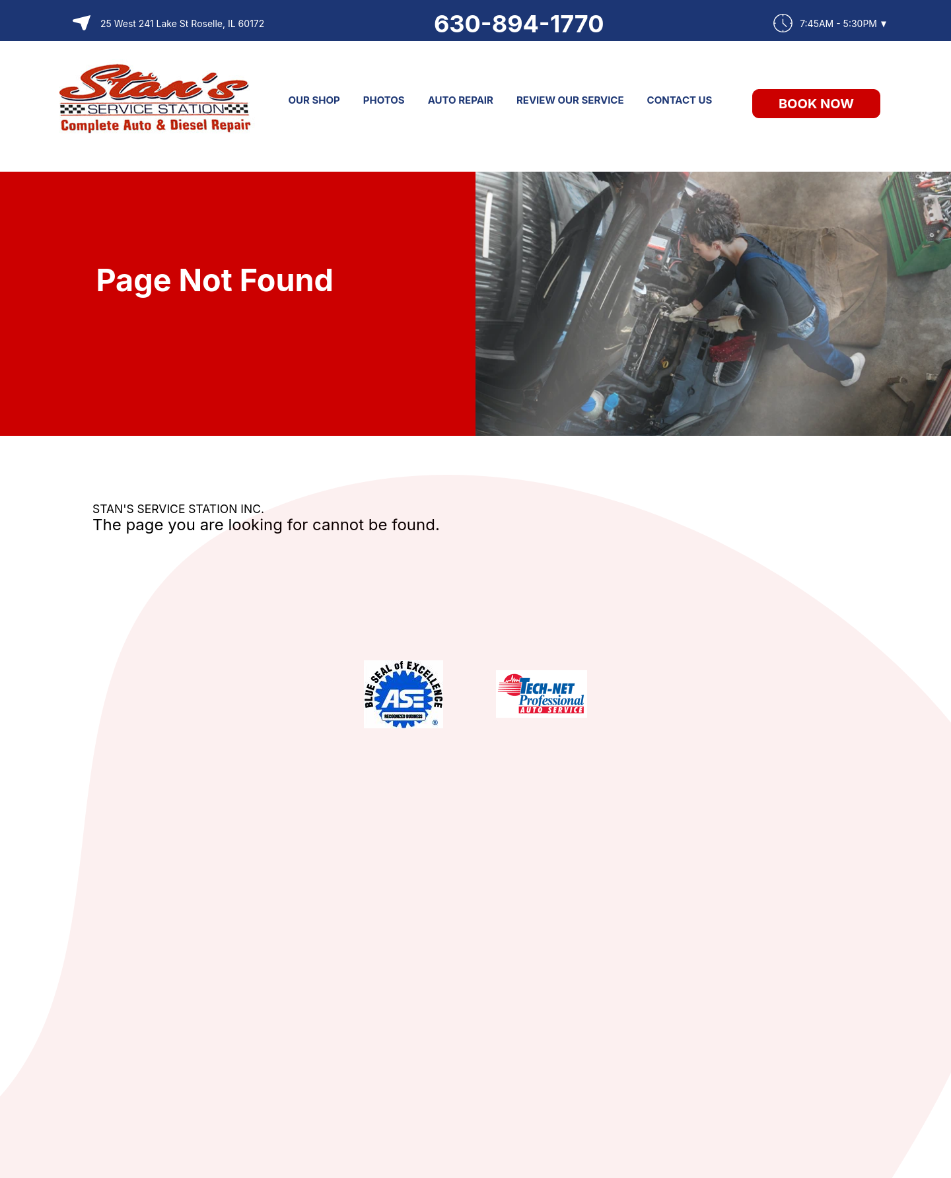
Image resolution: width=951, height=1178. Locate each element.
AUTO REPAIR (460, 100)
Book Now (816, 104)
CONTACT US (680, 100)
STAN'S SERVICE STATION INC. (178, 509)
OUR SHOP (314, 100)
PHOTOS (384, 100)
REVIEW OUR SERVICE (570, 100)
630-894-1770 (519, 23)
